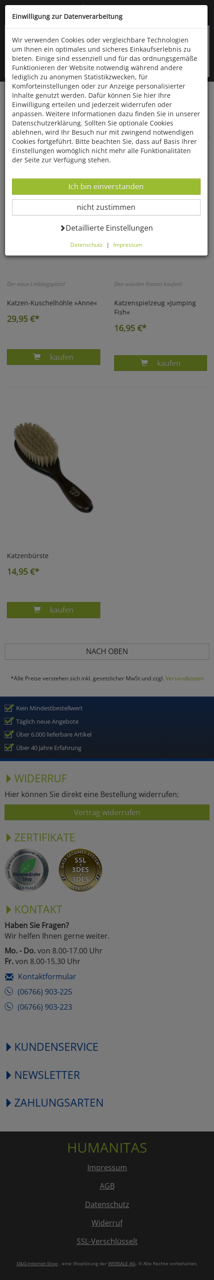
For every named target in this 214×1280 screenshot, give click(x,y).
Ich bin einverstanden (106, 186)
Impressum (127, 244)
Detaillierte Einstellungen (106, 227)
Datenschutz (86, 244)
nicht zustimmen (111, 207)
